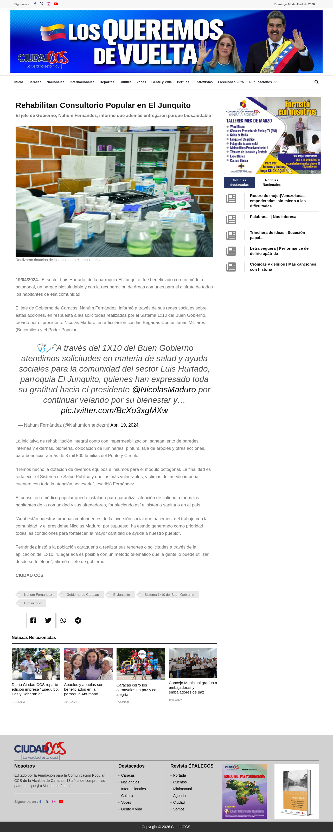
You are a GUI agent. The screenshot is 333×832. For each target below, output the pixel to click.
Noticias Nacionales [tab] (272, 183)
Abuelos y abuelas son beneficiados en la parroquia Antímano (83, 689)
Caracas (34, 82)
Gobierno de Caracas (83, 595)
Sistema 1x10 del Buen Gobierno (169, 595)
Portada (179, 775)
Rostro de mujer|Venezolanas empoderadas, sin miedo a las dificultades (278, 200)
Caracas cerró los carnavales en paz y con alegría (138, 690)
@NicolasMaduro (164, 389)
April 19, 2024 (124, 425)
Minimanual (182, 789)
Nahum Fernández (38, 595)
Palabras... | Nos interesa (273, 216)
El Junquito (121, 595)
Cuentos (180, 782)
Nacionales (56, 82)
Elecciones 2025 (231, 82)
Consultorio (32, 603)
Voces (141, 82)
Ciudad (179, 802)
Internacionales (82, 82)
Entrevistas (204, 82)
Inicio (18, 82)
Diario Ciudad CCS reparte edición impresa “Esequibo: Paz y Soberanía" (35, 689)
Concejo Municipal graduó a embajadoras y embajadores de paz (193, 687)
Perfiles (183, 82)
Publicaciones (260, 82)
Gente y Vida (161, 82)
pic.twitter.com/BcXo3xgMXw (114, 410)
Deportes (107, 82)
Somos (179, 809)
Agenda (179, 796)
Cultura (125, 82)
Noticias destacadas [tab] (239, 183)
